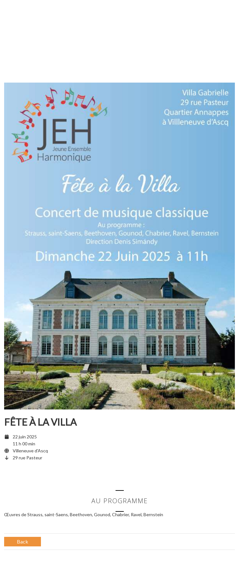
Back (22, 541)
